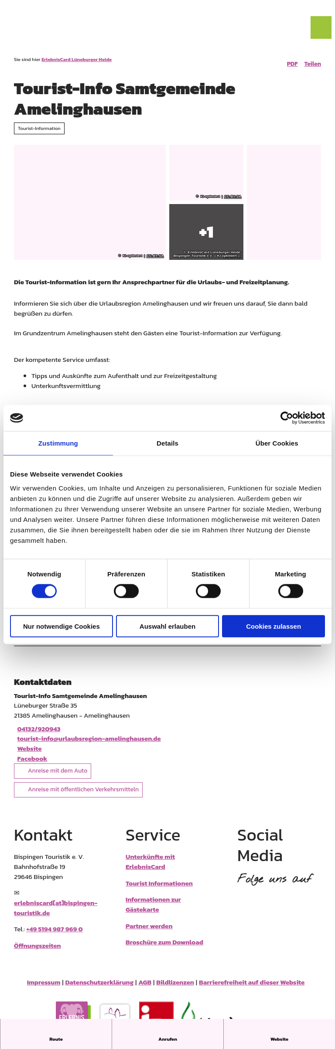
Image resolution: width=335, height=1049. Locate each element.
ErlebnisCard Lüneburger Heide (76, 59)
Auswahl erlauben (167, 626)
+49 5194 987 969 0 (54, 935)
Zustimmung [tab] (58, 443)
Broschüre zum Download (164, 948)
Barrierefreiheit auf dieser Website (251, 988)
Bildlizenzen (175, 988)
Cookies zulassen (273, 626)
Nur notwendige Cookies (61, 626)
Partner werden (149, 931)
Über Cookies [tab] (277, 443)
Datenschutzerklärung (99, 988)
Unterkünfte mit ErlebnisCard (150, 868)
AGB (144, 988)
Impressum (44, 988)
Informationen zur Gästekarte (153, 910)
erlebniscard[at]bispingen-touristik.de (55, 914)
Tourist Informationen (159, 889)
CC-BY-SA (155, 256)
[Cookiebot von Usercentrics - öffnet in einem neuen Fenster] (287, 418)
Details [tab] (167, 443)
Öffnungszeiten (37, 952)
